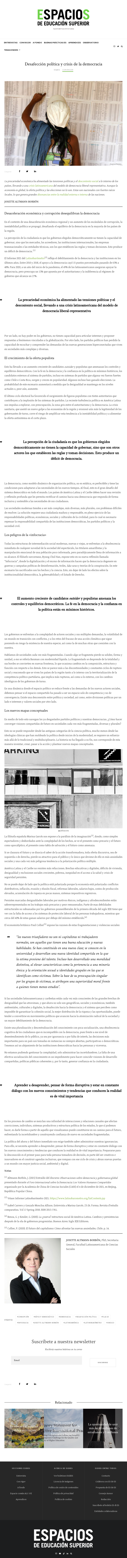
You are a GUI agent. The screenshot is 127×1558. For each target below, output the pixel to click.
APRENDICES (74, 43)
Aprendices (21, 1499)
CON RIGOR (25, 43)
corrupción (23, 1317)
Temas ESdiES (11, 50)
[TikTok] (64, 1553)
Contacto (106, 1476)
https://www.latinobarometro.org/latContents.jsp (77, 1198)
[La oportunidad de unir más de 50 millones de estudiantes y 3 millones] (103, 1428)
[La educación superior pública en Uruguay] (24, 1428)
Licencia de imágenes (63, 1481)
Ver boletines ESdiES (63, 1476)
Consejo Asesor (106, 1493)
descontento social (88, 181)
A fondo (21, 1487)
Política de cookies (63, 1499)
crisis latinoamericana (41, 185)
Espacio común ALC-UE (21, 1493)
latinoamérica (72, 1323)
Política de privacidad (63, 1493)
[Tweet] (27, 171)
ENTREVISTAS (10, 43)
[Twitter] (118, 46)
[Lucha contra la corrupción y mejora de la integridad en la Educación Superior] (63, 1428)
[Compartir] (19, 171)
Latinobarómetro (35, 258)
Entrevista (21, 1476)
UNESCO (110, 1323)
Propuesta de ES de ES (106, 1487)
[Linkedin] (67, 1553)
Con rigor (21, 1481)
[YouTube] (60, 1553)
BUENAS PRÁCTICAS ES (55, 43)
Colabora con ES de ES (106, 1481)
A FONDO (37, 43)
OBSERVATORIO (91, 43)
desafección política (87, 1317)
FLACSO (105, 1317)
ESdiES (57, 70)
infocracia (23, 1323)
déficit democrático (44, 1317)
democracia (65, 1317)
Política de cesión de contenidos (63, 1487)
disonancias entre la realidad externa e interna (62, 194)
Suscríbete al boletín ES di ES (106, 1505)
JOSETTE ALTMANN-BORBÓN (46, 1323)
